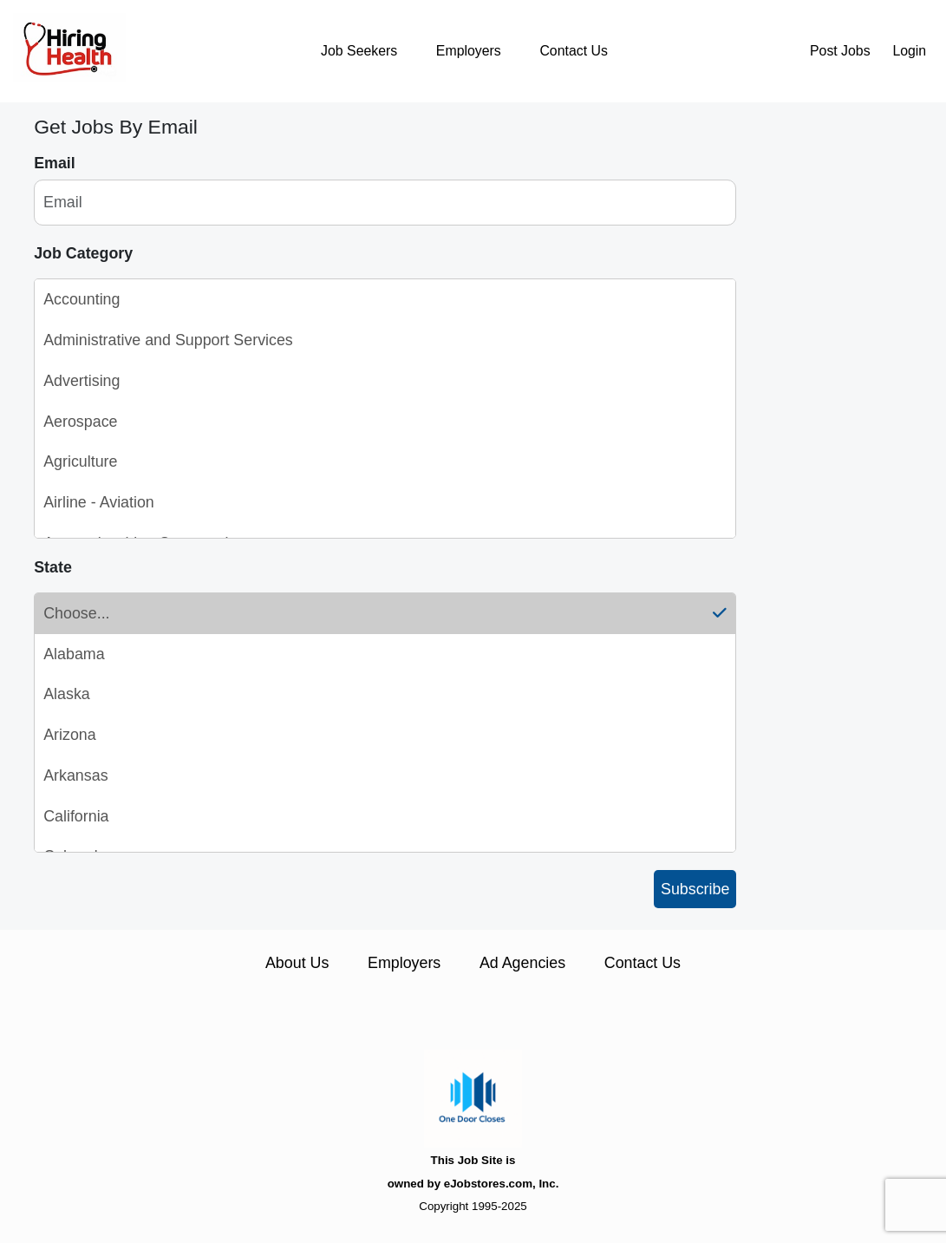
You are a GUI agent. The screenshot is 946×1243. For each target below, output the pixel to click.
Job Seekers (359, 50)
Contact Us (573, 50)
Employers (468, 50)
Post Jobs (840, 50)
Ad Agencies (522, 963)
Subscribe (695, 889)
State (53, 567)
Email (54, 163)
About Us (297, 963)
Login (909, 50)
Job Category (83, 253)
